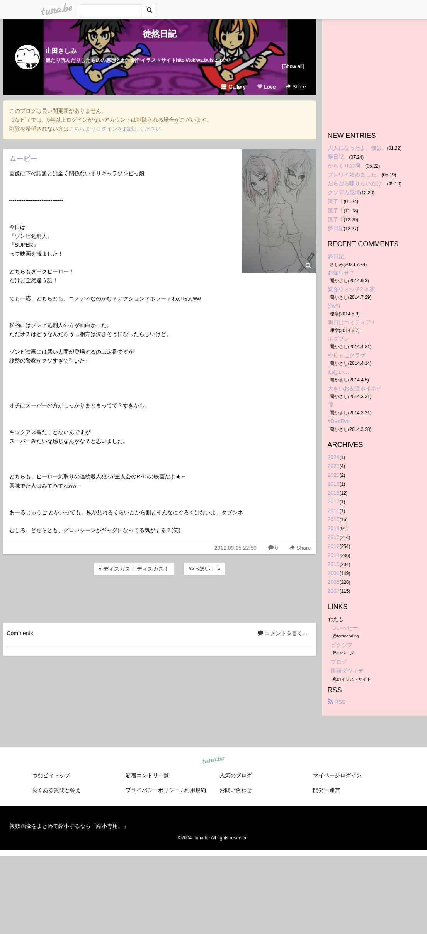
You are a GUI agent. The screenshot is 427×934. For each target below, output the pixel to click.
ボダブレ (338, 339)
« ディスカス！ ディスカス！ (134, 569)
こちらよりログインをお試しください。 (117, 128)
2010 (334, 564)
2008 (334, 582)
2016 (334, 510)
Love (266, 87)
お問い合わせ (235, 790)
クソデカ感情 (344, 192)
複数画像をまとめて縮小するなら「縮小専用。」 (69, 826)
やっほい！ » (204, 569)
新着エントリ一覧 (147, 775)
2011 (334, 555)
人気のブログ (235, 775)
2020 (334, 475)
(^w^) (334, 306)
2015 (334, 519)
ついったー (344, 628)
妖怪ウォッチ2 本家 (352, 289)
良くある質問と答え (56, 790)
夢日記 (336, 228)
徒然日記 (160, 34)
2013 (334, 537)
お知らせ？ (341, 273)
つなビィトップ (51, 775)
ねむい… (338, 372)
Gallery (233, 87)
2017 (334, 501)
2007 (334, 591)
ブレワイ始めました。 (355, 174)
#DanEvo (339, 421)
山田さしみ (61, 50)
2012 (334, 546)
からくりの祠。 (347, 166)
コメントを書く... (282, 633)
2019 (334, 484)
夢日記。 (338, 157)
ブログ (339, 662)
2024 (334, 457)
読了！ (336, 201)
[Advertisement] (159, 597)
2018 (334, 493)
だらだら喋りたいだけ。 (357, 183)
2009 (334, 573)
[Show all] (293, 66)
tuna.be (213, 759)
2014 (334, 528)
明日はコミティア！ (352, 322)
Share (296, 87)
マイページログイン (337, 775)
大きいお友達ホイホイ (355, 388)
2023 (334, 466)
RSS (337, 702)
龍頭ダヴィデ (347, 671)
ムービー (23, 159)
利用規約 (195, 790)
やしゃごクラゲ (347, 355)
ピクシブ (341, 645)
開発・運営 (326, 790)
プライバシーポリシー (153, 790)
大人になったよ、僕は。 (357, 148)
